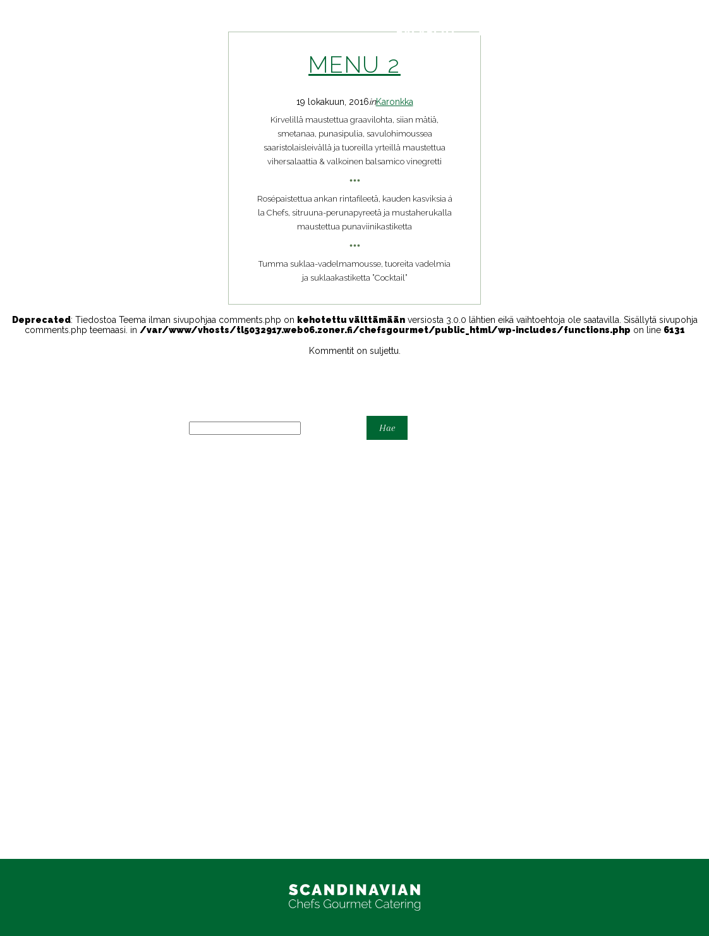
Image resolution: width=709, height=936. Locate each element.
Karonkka (394, 102)
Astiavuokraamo (32, 509)
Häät (9, 540)
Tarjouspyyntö (643, 32)
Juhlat (12, 570)
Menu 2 (354, 64)
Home (12, 550)
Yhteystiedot (524, 32)
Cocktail (16, 519)
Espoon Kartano (32, 530)
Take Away (22, 780)
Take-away (22, 590)
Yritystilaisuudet (31, 621)
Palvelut (427, 32)
